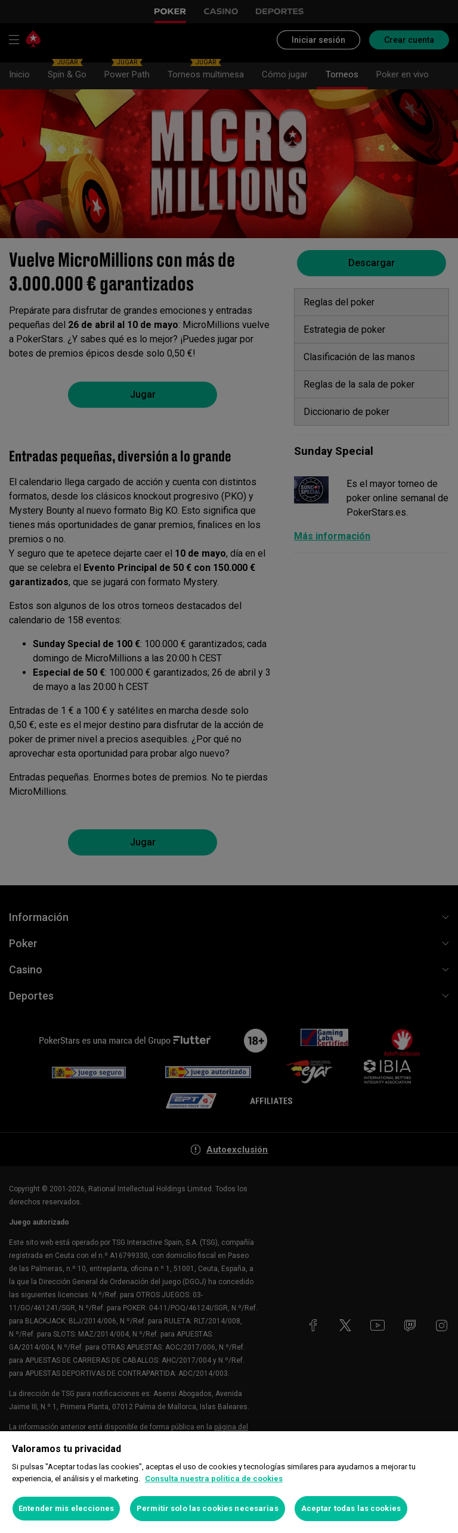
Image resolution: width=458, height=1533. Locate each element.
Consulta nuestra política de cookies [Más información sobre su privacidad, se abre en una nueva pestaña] (214, 1478)
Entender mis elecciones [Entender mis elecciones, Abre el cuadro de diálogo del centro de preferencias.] (66, 1508)
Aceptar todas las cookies (351, 1508)
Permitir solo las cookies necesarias (207, 1508)
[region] (229, 1482)
